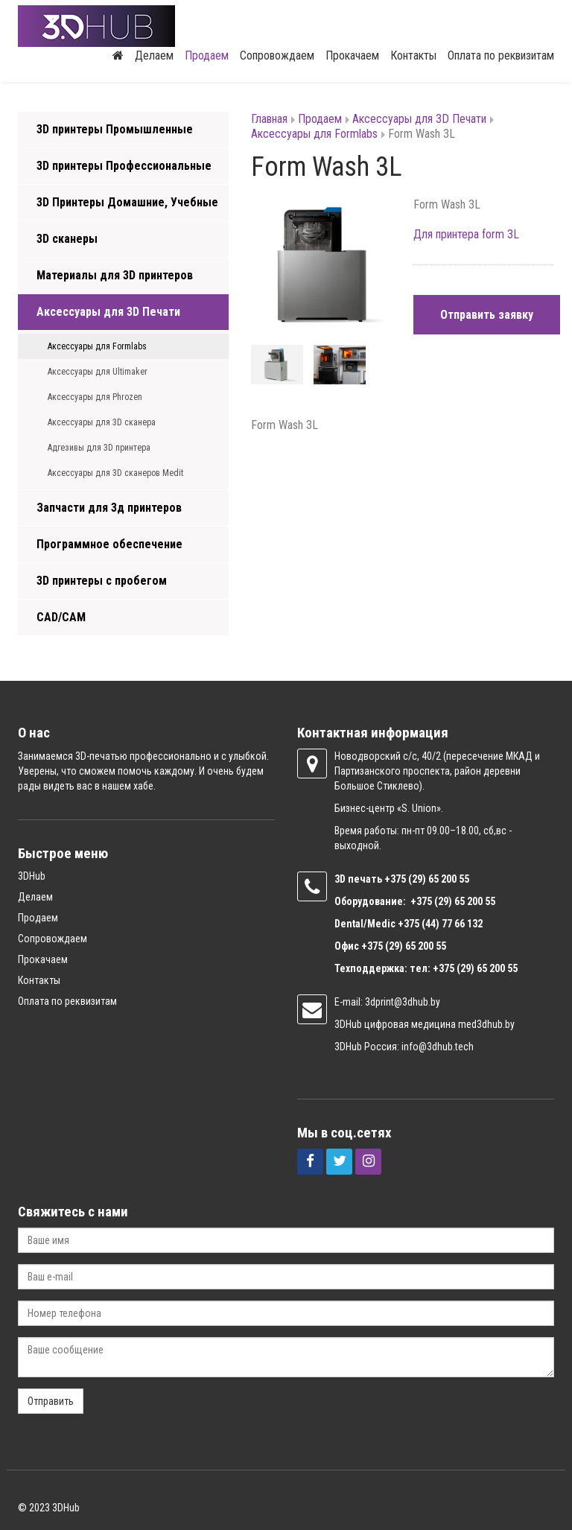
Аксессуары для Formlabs (97, 346)
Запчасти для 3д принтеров (109, 508)
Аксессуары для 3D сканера (102, 422)
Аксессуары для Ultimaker (97, 371)
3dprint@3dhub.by (402, 1002)
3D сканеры (67, 239)
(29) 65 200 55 (438, 879)
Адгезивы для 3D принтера (99, 447)
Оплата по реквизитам (501, 55)
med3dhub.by (486, 1024)
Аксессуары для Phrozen (95, 397)
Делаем (154, 55)
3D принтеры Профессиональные (124, 166)
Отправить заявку (486, 315)
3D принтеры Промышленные (114, 129)
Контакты (413, 55)
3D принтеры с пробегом (101, 581)
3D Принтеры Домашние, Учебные (127, 202)
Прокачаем (352, 55)
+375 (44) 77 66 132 (440, 924)
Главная (269, 119)
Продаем (207, 55)
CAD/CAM (61, 617)
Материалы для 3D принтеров (114, 275)
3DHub (31, 876)
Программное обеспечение (109, 544)
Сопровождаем (277, 55)
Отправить (51, 1401)
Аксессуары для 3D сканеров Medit (115, 473)
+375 (396, 879)
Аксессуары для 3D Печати (108, 312)
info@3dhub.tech (437, 1047)
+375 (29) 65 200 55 (403, 946)
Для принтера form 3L (466, 234)
